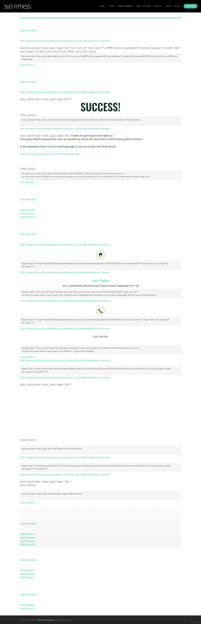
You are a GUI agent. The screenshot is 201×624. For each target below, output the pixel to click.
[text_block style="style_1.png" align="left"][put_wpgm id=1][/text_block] (100, 495)
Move (87, 41)
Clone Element (43, 41)
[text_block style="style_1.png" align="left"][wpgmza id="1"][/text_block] (100, 450)
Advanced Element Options (68, 41)
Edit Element (27, 41)
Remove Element (100, 41)
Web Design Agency (46, 620)
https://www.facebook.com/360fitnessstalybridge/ (50, 154)
